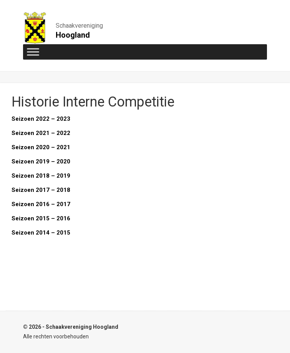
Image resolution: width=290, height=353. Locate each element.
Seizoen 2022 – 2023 (41, 118)
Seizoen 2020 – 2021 (41, 147)
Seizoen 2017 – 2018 (41, 189)
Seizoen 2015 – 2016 (41, 218)
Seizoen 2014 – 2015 (41, 232)
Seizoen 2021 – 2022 (41, 133)
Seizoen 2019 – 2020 (41, 161)
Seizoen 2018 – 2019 (41, 175)
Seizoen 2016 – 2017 (41, 204)
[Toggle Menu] (33, 51)
